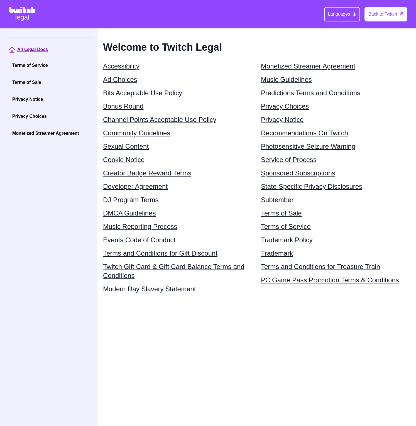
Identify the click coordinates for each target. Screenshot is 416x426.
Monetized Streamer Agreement (45, 133)
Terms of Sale (26, 82)
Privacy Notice (27, 99)
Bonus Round (123, 106)
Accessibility (121, 66)
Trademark (277, 253)
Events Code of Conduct (139, 240)
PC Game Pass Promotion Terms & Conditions (330, 280)
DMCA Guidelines (129, 213)
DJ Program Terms (131, 200)
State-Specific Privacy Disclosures (311, 186)
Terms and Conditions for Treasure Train (320, 266)
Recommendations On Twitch (304, 133)
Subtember (277, 200)
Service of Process (289, 159)
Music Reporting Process (140, 226)
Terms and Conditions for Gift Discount (160, 253)
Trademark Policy (287, 240)
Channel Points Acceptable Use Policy (159, 119)
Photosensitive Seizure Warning (308, 146)
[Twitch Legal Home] (22, 14)
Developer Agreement (135, 186)
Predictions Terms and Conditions (310, 93)
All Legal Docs (32, 49)
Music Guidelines (286, 79)
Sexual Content (126, 146)
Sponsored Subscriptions (298, 173)
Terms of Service (30, 65)
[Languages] (342, 14)
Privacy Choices (29, 116)
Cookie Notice (124, 159)
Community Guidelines (136, 133)
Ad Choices (120, 79)
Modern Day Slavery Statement (149, 289)
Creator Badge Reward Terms (147, 173)
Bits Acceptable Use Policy (142, 93)
